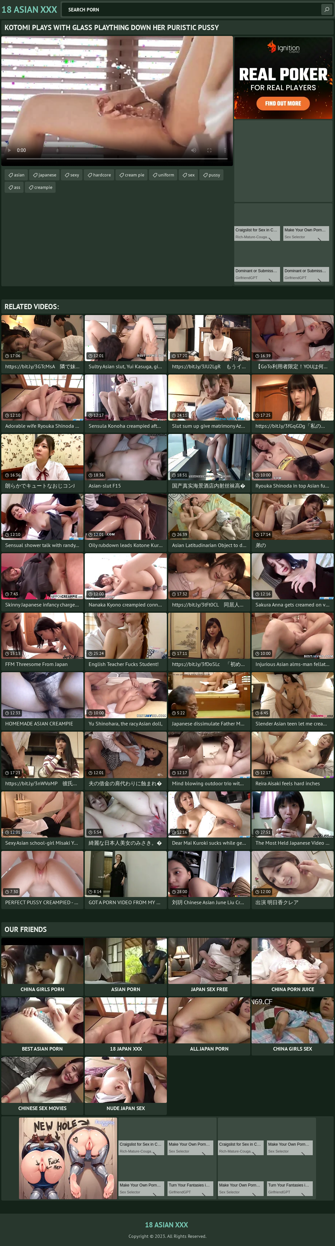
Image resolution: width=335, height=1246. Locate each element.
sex (191, 175)
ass (17, 187)
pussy (214, 175)
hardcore (102, 175)
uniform (166, 175)
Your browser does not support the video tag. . (117, 101)
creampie (43, 187)
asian (19, 175)
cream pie (134, 175)
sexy (74, 175)
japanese (47, 175)
